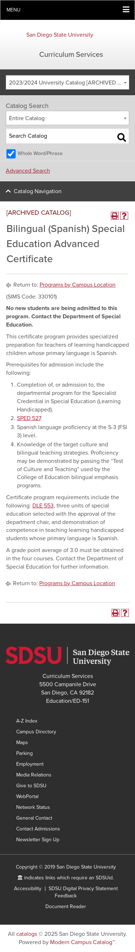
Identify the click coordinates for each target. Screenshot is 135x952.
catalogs (26, 934)
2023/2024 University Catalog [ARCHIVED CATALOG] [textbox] (69, 82)
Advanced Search (28, 170)
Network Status (33, 807)
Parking (24, 753)
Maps (22, 742)
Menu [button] (13, 10)
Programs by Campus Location (78, 284)
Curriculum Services (71, 54)
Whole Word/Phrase (40, 153)
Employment (30, 764)
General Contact (34, 818)
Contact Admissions (38, 829)
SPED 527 (29, 418)
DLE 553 (43, 505)
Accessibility (27, 888)
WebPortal (27, 796)
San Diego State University (59, 34)
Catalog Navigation (38, 191)
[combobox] (67, 82)
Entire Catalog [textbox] (27, 118)
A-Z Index (26, 721)
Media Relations (33, 775)
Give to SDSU (31, 786)
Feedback (66, 896)
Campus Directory (36, 732)
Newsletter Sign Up (37, 840)
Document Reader (65, 906)
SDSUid (104, 878)
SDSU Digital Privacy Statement (83, 888)
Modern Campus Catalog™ (82, 942)
